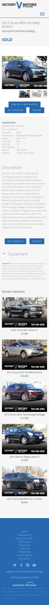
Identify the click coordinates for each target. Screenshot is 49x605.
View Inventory (24, 534)
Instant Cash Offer (24, 538)
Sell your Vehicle (24, 555)
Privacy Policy (24, 551)
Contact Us (24, 548)
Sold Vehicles (24, 558)
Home (24, 531)
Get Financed (24, 541)
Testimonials (24, 545)
